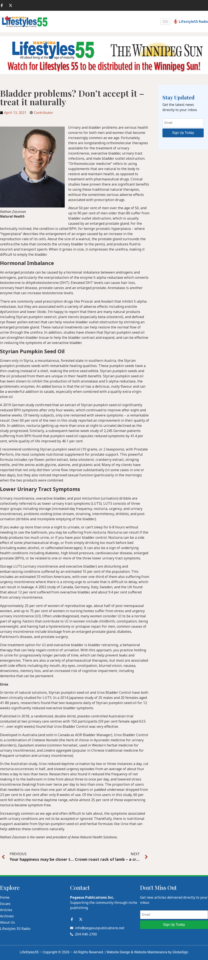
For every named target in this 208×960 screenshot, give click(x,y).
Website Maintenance (150, 952)
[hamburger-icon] (165, 22)
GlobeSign (180, 952)
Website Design (118, 952)
